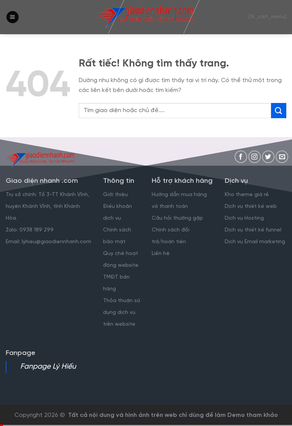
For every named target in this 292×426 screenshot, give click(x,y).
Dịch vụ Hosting (244, 218)
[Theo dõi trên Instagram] (254, 156)
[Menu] (12, 17)
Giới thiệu (115, 195)
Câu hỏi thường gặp (177, 218)
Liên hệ (161, 254)
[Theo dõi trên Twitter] (268, 156)
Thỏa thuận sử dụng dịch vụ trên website (121, 312)
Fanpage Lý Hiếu (48, 367)
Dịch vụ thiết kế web (251, 206)
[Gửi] (278, 110)
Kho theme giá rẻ (247, 195)
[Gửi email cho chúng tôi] (282, 156)
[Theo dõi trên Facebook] (241, 156)
